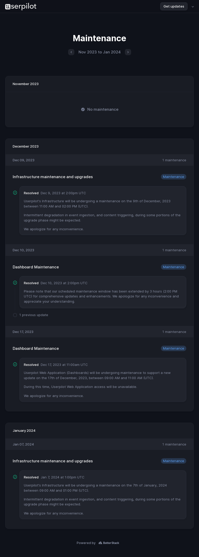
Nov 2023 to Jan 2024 (100, 52)
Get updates (174, 6)
